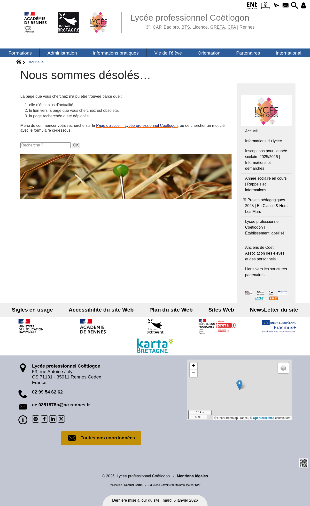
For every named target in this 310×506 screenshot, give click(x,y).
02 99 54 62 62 (47, 391)
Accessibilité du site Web (104, 310)
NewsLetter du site (267, 310)
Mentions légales (192, 476)
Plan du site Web (171, 310)
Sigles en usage (39, 310)
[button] (273, 5)
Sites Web (218, 310)
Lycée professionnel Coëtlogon (192, 21)
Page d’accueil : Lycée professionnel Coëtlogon (137, 125)
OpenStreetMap (263, 418)
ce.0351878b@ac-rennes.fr (61, 404)
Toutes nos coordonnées (101, 438)
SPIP (198, 484)
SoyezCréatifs (169, 484)
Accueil (251, 131)
